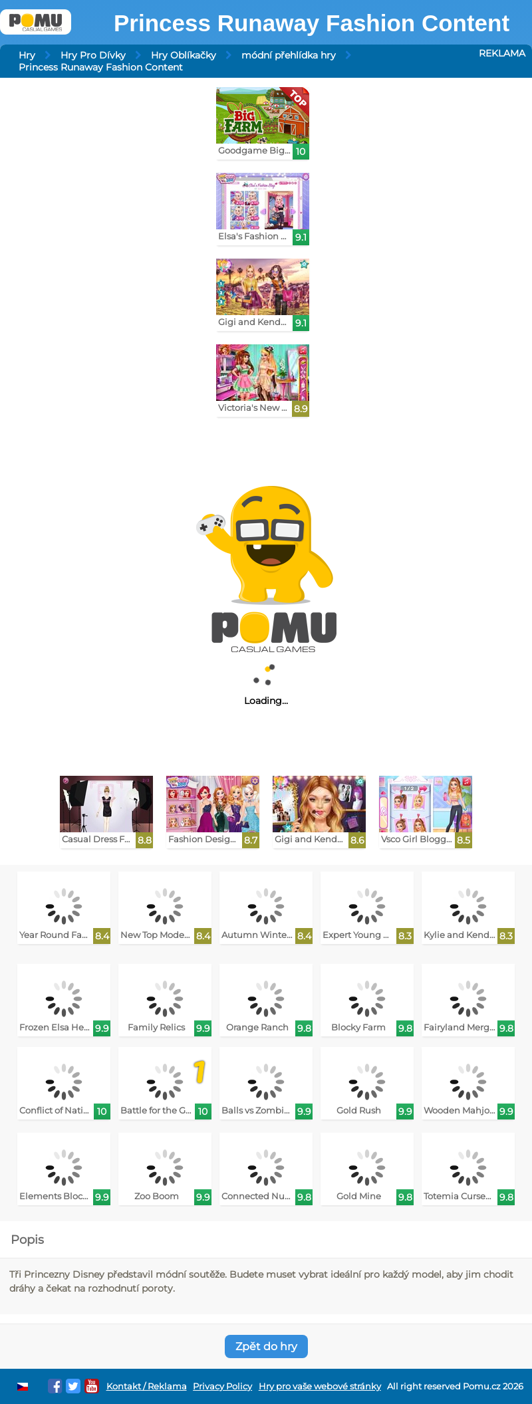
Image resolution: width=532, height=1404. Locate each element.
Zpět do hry (266, 1346)
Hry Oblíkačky (183, 55)
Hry (27, 55)
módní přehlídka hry (288, 55)
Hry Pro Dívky (93, 55)
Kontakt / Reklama (146, 1386)
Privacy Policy (222, 1386)
